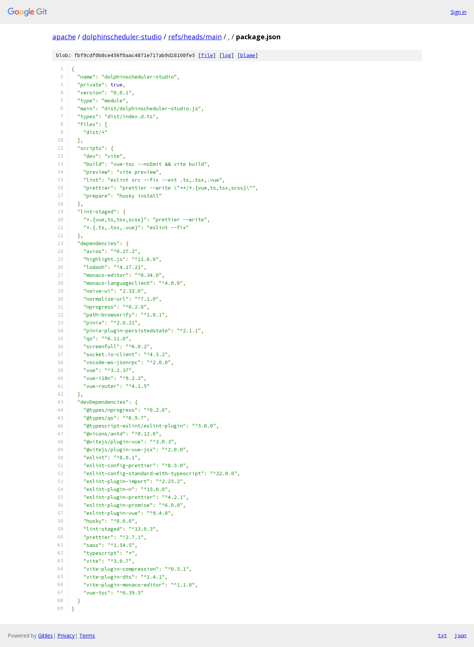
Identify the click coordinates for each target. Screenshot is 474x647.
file (207, 55)
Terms (87, 635)
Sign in (458, 11)
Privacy (66, 635)
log (226, 55)
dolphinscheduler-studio (122, 36)
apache (64, 36)
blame (247, 55)
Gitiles (45, 635)
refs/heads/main (195, 36)
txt (442, 635)
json (460, 635)
